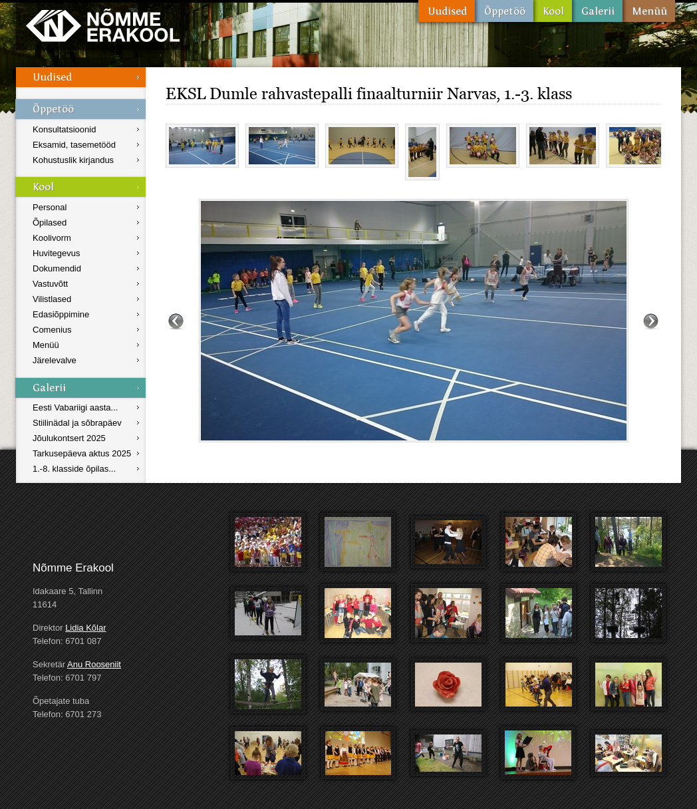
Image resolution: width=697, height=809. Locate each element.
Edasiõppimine (61, 314)
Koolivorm (52, 238)
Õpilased (50, 223)
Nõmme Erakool (103, 25)
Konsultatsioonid (64, 129)
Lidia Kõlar (85, 628)
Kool (552, 11)
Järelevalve (54, 360)
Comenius (52, 330)
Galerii (597, 11)
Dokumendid (57, 268)
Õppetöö (504, 11)
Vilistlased (52, 299)
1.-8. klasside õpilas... (74, 469)
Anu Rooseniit (94, 664)
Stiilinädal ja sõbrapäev (77, 423)
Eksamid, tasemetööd (74, 145)
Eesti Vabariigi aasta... (75, 407)
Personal (50, 207)
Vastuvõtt (50, 284)
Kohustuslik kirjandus (73, 160)
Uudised (446, 11)
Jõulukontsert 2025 (69, 438)
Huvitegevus (56, 253)
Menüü (649, 11)
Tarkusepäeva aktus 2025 (82, 453)
